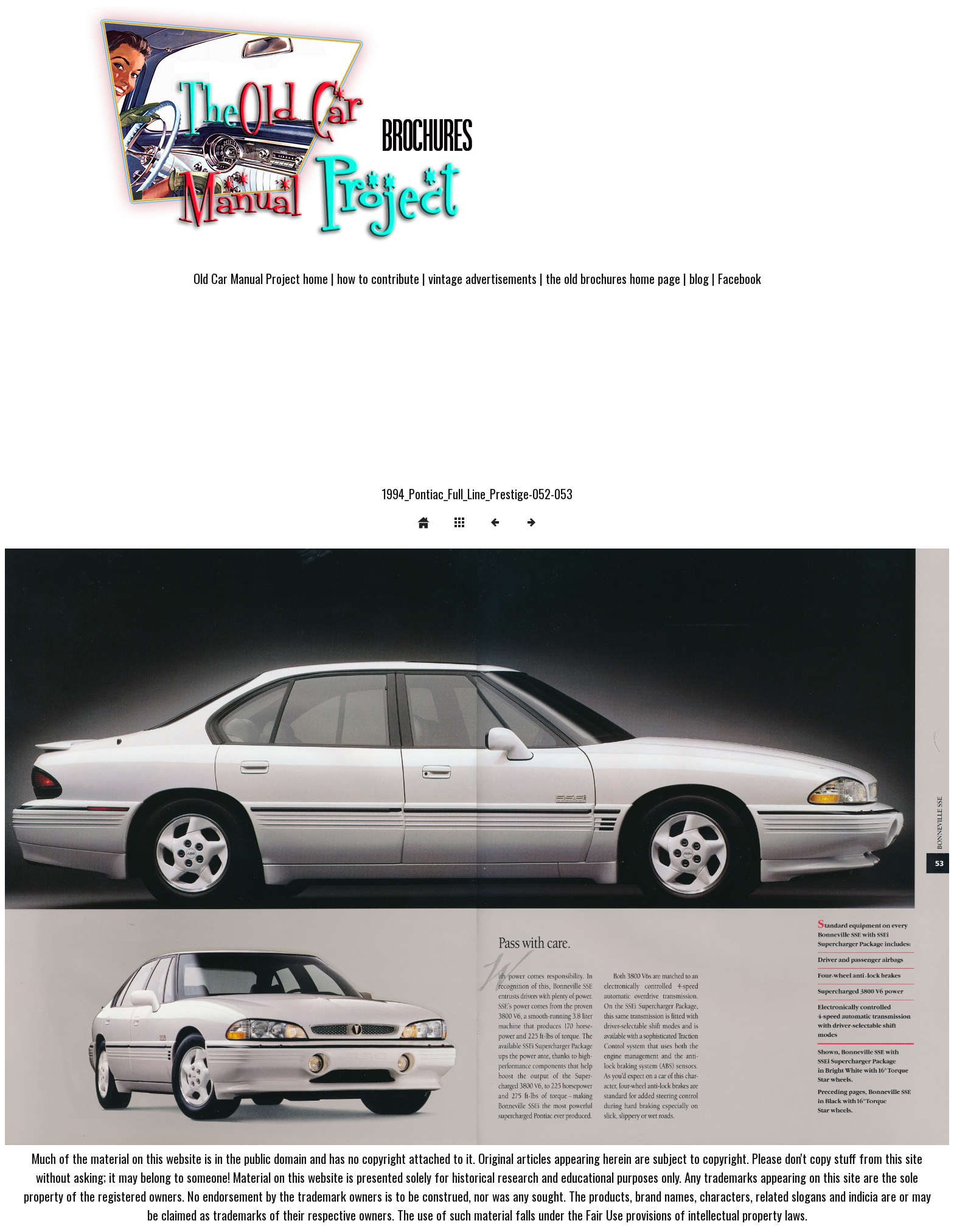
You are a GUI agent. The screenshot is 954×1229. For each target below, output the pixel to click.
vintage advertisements (482, 278)
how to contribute (378, 278)
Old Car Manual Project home (260, 278)
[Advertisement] (477, 393)
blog (699, 278)
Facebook (739, 278)
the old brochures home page (613, 278)
